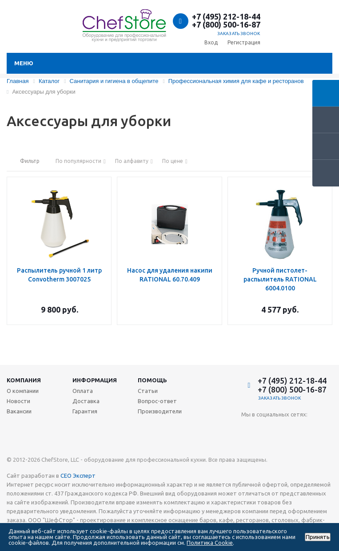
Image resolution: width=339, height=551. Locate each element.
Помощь (152, 380)
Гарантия (84, 411)
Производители (160, 411)
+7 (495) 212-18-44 (226, 16)
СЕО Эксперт (78, 475)
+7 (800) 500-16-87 (226, 24)
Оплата (82, 391)
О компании (23, 391)
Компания (24, 380)
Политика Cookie (210, 542)
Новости (18, 401)
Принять (318, 537)
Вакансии (19, 411)
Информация (94, 380)
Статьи (148, 391)
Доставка (86, 401)
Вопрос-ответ (157, 401)
